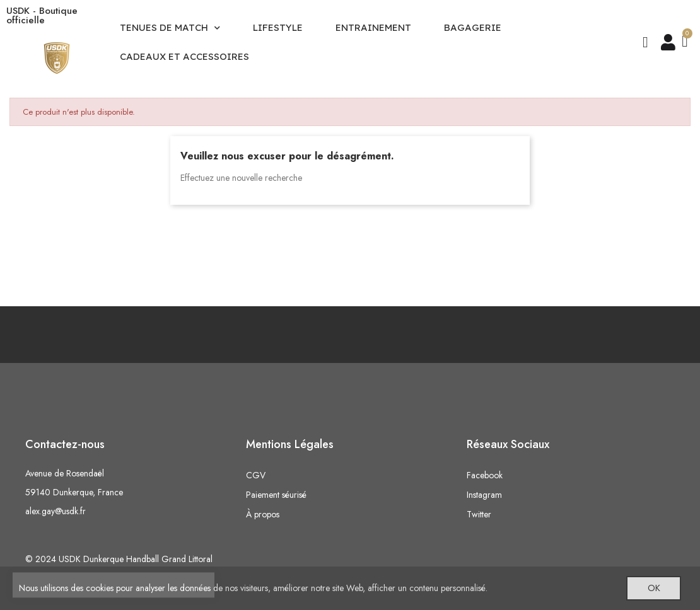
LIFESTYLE (278, 27)
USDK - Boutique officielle (42, 15)
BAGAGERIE (472, 27)
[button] (645, 42)
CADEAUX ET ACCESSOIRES (184, 56)
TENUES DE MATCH (170, 27)
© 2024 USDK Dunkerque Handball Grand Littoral (119, 559)
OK (648, 586)
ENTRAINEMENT (373, 27)
